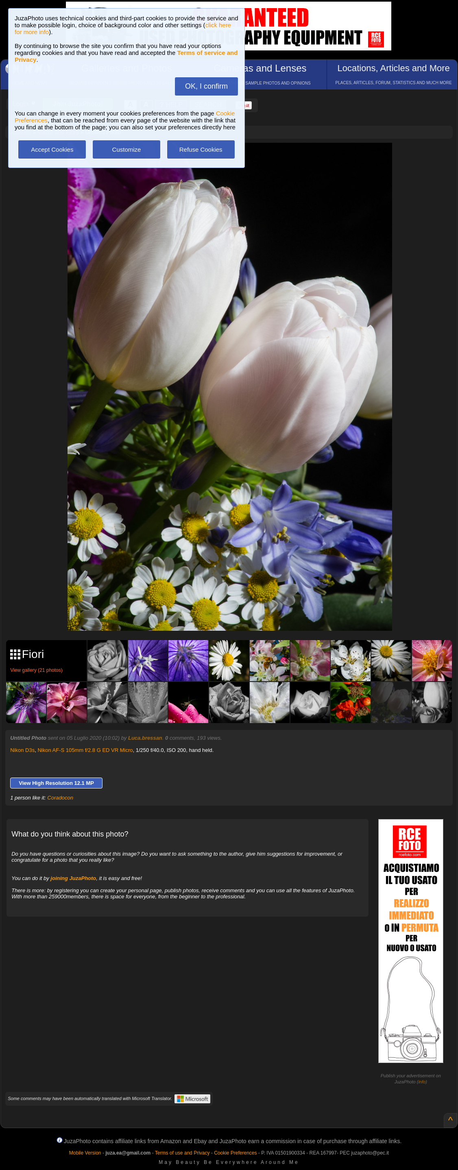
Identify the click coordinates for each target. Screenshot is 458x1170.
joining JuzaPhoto (73, 878)
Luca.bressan (145, 738)
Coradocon (60, 798)
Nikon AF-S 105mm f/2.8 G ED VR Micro (85, 750)
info (421, 1081)
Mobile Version (85, 1153)
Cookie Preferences (235, 1153)
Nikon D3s (22, 750)
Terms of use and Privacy (182, 1153)
